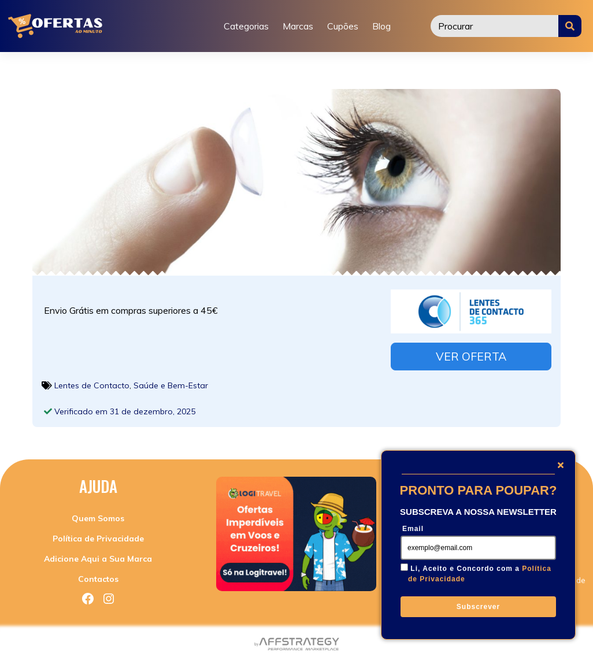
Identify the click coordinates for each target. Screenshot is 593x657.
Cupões (342, 26)
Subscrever (478, 607)
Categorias (246, 26)
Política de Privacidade (98, 535)
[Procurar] (495, 26)
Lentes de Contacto (91, 382)
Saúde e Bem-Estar (171, 382)
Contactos (98, 576)
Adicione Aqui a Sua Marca (98, 556)
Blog (381, 26)
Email (413, 529)
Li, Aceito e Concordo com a (479, 574)
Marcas (298, 26)
